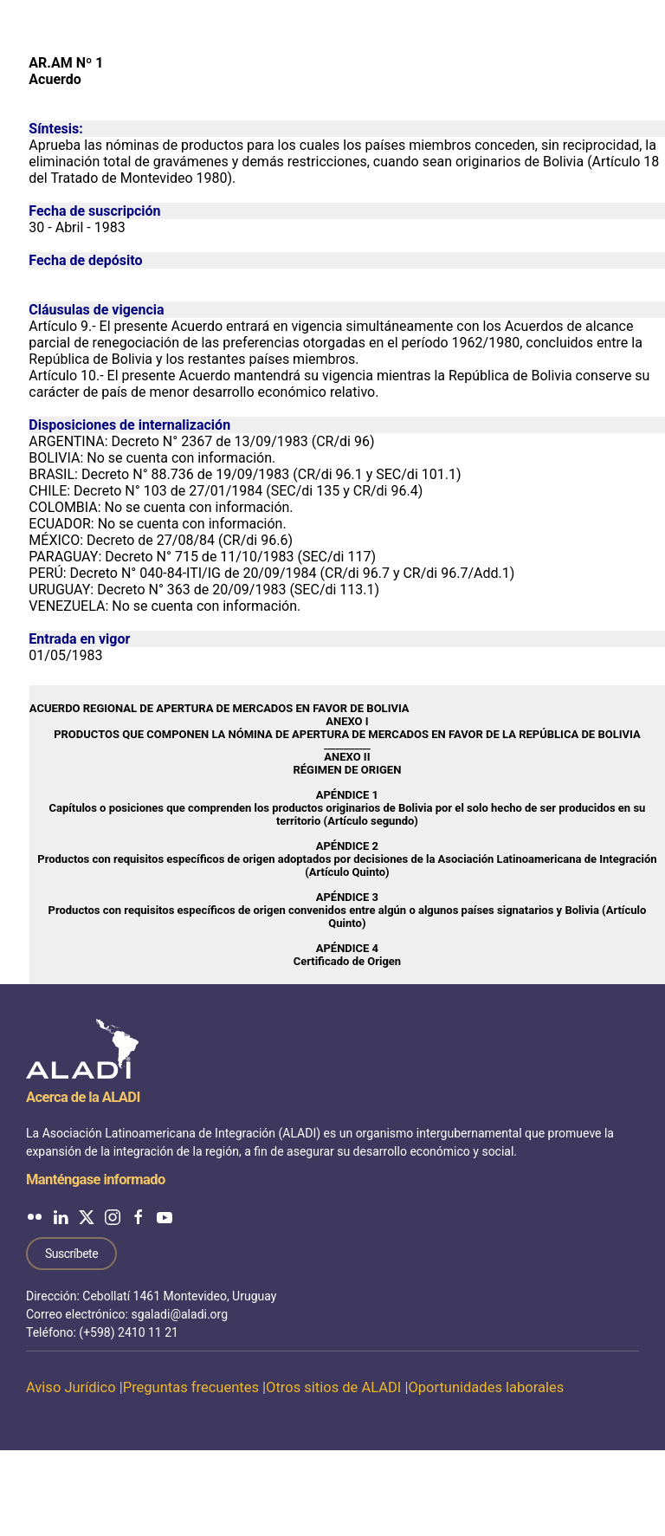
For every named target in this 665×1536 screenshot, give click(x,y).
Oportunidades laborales (486, 1387)
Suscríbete (71, 1254)
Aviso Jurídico (71, 1387)
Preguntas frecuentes (191, 1387)
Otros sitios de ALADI (333, 1387)
